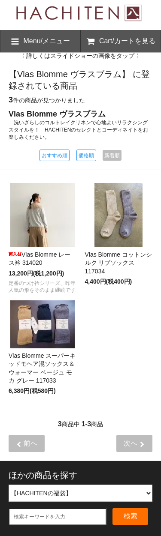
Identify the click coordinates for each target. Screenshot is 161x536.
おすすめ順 (54, 156)
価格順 (86, 156)
